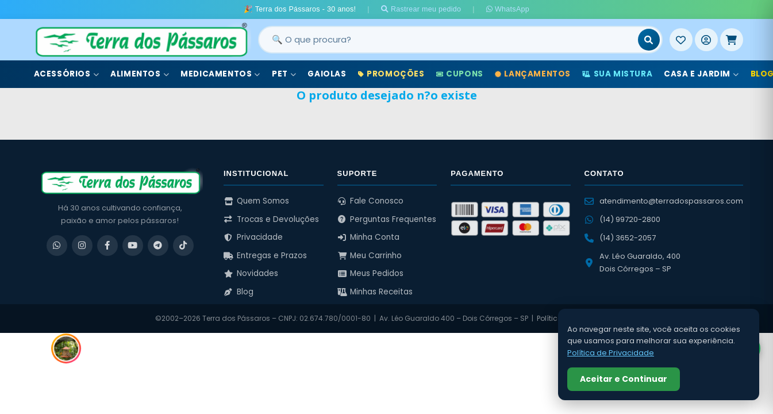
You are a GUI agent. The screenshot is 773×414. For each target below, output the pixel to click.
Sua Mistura (617, 73)
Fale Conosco (370, 200)
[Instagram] (82, 245)
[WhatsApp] (57, 245)
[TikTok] (183, 245)
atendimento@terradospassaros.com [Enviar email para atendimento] (663, 200)
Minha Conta (368, 237)
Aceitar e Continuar (623, 379)
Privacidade (253, 237)
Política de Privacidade (610, 352)
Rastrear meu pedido (421, 9)
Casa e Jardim (701, 73)
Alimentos (139, 73)
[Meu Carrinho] (731, 39)
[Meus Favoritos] (681, 39)
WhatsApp (507, 9)
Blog (238, 291)
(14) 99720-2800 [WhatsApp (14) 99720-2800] (622, 219)
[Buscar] (649, 40)
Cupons (459, 73)
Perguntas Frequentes (387, 219)
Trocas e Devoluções (271, 219)
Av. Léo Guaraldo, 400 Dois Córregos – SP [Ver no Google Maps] (632, 262)
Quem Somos (256, 200)
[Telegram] (158, 245)
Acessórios (66, 73)
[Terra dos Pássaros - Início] (140, 39)
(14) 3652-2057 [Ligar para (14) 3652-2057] (620, 237)
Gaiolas (326, 73)
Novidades (251, 273)
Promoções (391, 73)
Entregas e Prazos (265, 255)
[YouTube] (132, 245)
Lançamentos (533, 73)
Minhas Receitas (375, 291)
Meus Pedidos (370, 273)
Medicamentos (220, 73)
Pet (284, 73)
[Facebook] (107, 245)
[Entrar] (706, 39)
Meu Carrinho (369, 255)
